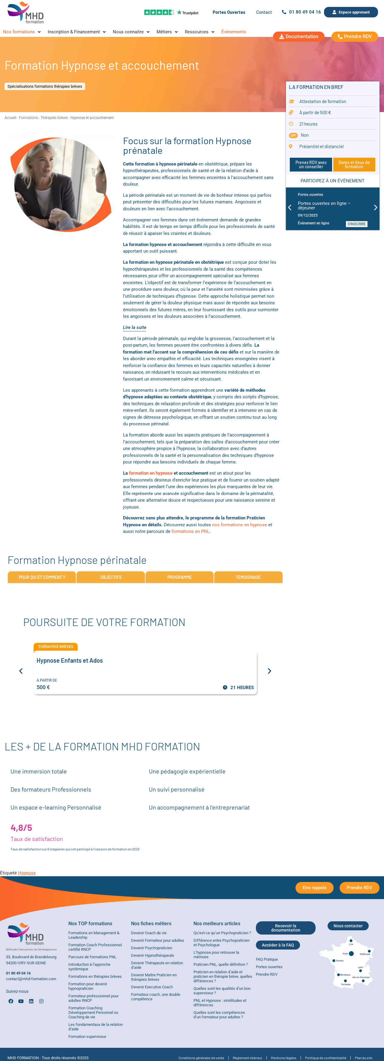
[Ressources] (200, 32)
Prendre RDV (267, 974)
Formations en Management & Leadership (93, 935)
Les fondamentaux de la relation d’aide (95, 1026)
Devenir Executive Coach (152, 987)
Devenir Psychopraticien (151, 948)
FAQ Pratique (267, 959)
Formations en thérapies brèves (95, 976)
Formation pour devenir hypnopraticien (87, 986)
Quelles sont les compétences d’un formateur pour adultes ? (219, 1014)
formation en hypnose (150, 473)
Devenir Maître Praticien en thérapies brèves (154, 977)
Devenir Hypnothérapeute (152, 955)
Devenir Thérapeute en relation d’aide (157, 965)
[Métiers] (168, 32)
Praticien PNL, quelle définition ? (221, 964)
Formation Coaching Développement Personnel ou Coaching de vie (93, 1012)
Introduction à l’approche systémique (89, 966)
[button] (289, 207)
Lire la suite (134, 327)
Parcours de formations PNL (92, 957)
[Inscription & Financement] (77, 32)
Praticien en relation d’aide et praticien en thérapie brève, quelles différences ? (223, 976)
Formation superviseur (87, 1036)
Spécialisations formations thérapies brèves (45, 86)
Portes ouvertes (269, 967)
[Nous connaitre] (132, 32)
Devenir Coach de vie (148, 933)
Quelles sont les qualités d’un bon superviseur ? (222, 990)
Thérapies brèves (54, 118)
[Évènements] (233, 32)
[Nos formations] (22, 32)
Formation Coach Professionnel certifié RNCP (95, 947)
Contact (264, 12)
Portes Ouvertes (229, 12)
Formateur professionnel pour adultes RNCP (93, 998)
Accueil (10, 118)
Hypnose (27, 873)
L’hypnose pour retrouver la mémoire (216, 954)
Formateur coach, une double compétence (155, 996)
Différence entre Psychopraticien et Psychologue (222, 942)
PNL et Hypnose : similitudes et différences (220, 1002)
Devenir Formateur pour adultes (157, 940)
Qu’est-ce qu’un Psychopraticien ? (222, 933)
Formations (28, 118)
